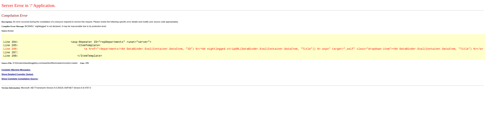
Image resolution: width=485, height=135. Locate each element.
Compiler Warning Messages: (16, 70)
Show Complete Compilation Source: (19, 79)
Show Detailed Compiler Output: (17, 74)
